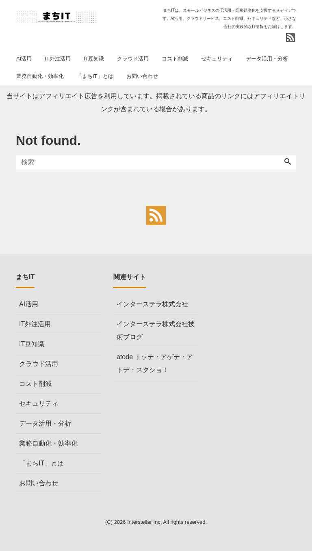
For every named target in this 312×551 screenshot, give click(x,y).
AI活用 (24, 59)
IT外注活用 (58, 59)
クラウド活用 (133, 59)
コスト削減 (175, 59)
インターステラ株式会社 (152, 304)
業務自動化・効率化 (40, 76)
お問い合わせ (142, 76)
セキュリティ (217, 59)
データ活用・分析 (267, 59)
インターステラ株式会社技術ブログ (156, 330)
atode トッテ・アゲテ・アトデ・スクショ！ (155, 363)
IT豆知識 (94, 59)
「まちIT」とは (95, 76)
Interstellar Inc (143, 522)
